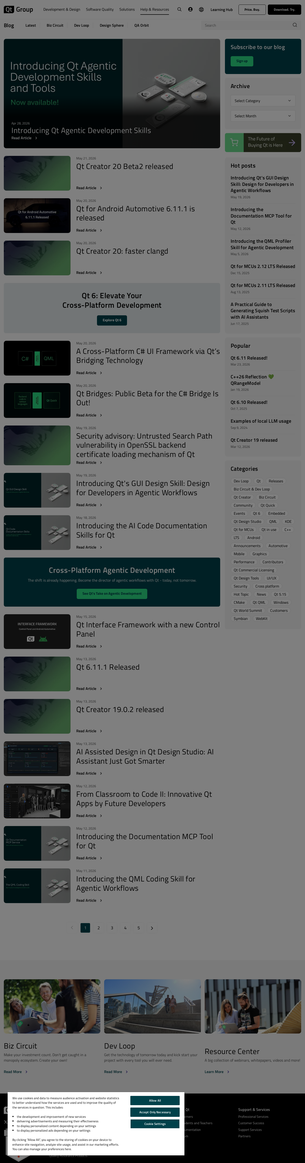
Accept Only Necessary (155, 1112)
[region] (96, 1123)
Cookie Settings (155, 1123)
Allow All (155, 1100)
